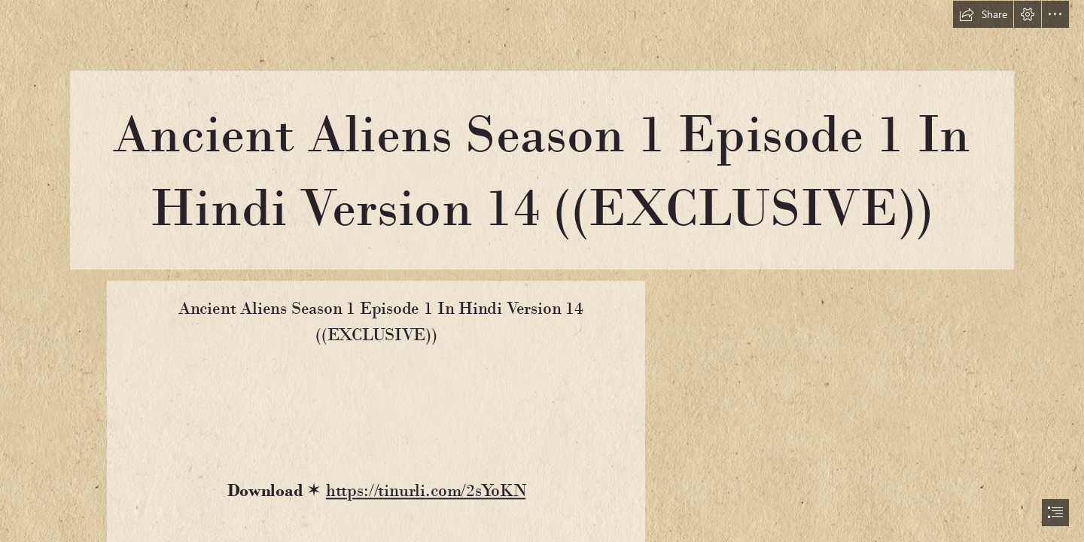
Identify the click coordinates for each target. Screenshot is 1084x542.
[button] (983, 14)
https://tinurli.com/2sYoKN (425, 490)
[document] (542, 271)
